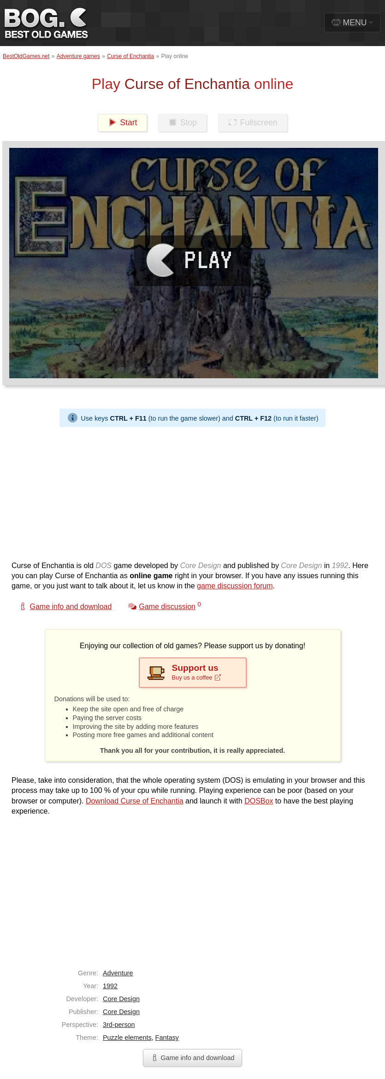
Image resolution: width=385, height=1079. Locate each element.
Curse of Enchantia (130, 56)
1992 (110, 986)
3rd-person (119, 1024)
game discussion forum (235, 586)
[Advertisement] (177, 491)
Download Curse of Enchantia (135, 801)
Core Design (121, 999)
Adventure (118, 973)
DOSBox (258, 801)
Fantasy (167, 1037)
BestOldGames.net (26, 56)
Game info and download (192, 1057)
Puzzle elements (127, 1037)
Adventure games (78, 56)
